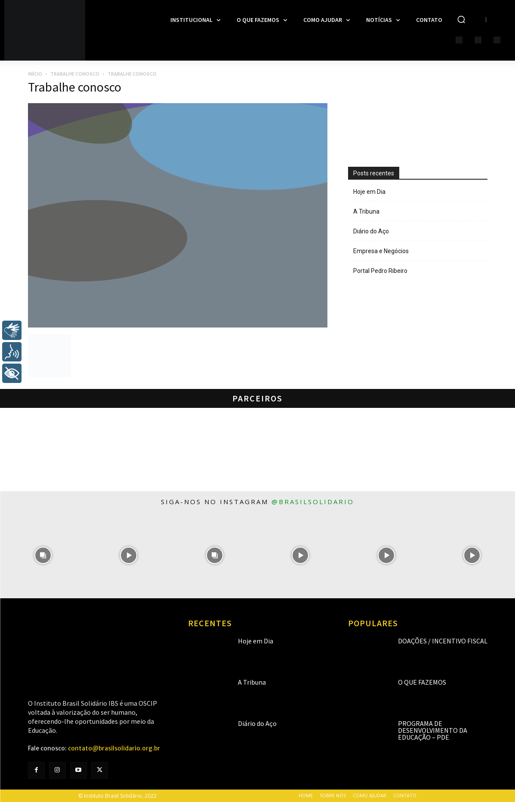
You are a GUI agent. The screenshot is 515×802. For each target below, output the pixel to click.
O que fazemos (422, 682)
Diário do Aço (371, 231)
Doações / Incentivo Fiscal (442, 641)
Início (35, 73)
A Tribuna (366, 211)
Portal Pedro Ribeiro (380, 270)
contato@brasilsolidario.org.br (114, 748)
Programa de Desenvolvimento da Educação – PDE (432, 730)
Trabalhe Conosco (74, 73)
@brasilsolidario (312, 501)
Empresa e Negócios (381, 251)
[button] (461, 19)
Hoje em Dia (369, 191)
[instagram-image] (43, 555)
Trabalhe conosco (74, 87)
